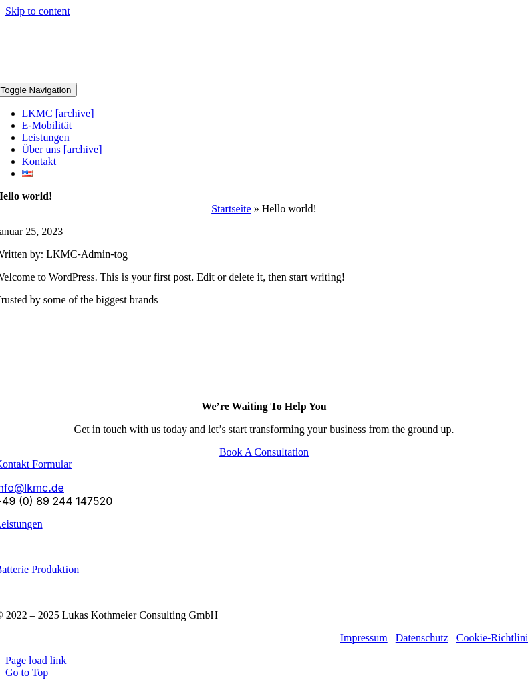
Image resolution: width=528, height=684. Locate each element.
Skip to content (37, 11)
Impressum (364, 637)
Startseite (231, 208)
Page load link (36, 660)
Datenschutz (422, 637)
